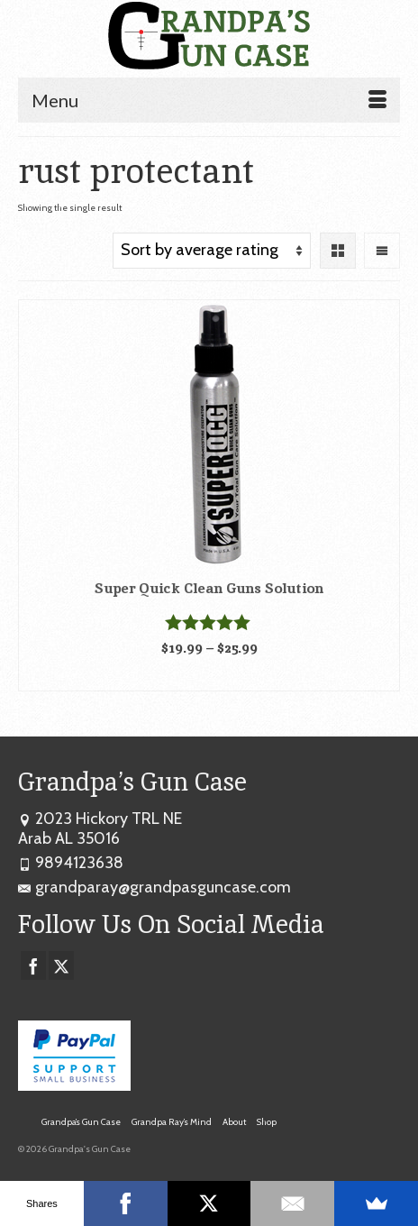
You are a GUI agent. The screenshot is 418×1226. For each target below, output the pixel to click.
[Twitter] (61, 965)
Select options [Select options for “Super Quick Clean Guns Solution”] (209, 676)
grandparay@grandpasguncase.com (154, 887)
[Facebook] (33, 965)
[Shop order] (212, 251)
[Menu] (209, 100)
